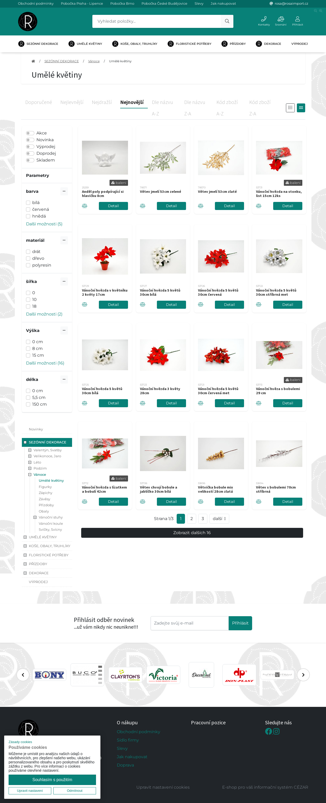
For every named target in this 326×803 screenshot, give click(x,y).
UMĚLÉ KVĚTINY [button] (43, 537)
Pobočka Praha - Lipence (82, 3)
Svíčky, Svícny (50, 529)
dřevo (38, 258)
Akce (41, 133)
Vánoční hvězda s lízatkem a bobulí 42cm (104, 489)
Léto (37, 462)
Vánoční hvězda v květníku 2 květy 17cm (104, 292)
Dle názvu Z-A (194, 108)
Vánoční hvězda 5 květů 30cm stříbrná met (276, 292)
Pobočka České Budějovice (164, 3)
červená (40, 209)
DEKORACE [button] (39, 573)
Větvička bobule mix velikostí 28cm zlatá (215, 489)
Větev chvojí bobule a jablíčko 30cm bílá (158, 489)
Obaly (44, 511)
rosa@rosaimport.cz (291, 3)
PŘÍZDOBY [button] (38, 564)
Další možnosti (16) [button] (45, 363)
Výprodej (45, 146)
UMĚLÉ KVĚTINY (85, 44)
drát (36, 251)
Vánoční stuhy (51, 517)
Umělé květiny (120, 61)
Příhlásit (240, 623)
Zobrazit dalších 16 (192, 532)
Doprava (125, 765)
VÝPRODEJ (299, 44)
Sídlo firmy (128, 740)
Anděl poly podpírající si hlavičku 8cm (103, 193)
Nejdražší (102, 102)
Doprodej (46, 153)
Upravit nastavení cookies (163, 787)
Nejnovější (132, 102)
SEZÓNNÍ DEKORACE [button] (47, 442)
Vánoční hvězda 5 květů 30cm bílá (160, 292)
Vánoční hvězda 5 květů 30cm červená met (218, 390)
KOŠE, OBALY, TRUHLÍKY (134, 44)
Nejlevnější (72, 102)
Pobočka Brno (122, 3)
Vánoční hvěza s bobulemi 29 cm (278, 390)
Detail (113, 205)
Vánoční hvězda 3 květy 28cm (160, 390)
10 (34, 299)
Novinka (45, 139)
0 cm (37, 341)
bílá (36, 202)
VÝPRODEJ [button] (38, 582)
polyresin (41, 265)
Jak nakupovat (223, 3)
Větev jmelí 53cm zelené (160, 191)
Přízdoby (46, 505)
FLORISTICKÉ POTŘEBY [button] (48, 555)
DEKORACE (268, 44)
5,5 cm (39, 397)
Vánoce (94, 61)
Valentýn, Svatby (48, 450)
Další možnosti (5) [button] (44, 223)
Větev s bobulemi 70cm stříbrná (276, 489)
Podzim (40, 468)
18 (34, 306)
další (219, 518)
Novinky (36, 429)
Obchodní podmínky (36, 3)
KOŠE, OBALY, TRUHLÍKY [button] (49, 546)
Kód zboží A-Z (227, 108)
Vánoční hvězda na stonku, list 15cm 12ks (279, 193)
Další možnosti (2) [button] (44, 314)
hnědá (39, 216)
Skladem (45, 160)
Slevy (199, 3)
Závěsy (44, 499)
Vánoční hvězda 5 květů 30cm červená (218, 292)
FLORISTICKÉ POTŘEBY (189, 44)
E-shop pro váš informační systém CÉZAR (265, 787)
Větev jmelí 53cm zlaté (217, 191)
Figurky (45, 487)
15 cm (38, 355)
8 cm (37, 348)
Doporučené (38, 102)
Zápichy (45, 493)
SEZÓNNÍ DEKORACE (38, 44)
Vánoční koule (51, 523)
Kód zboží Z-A (260, 108)
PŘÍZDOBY (233, 44)
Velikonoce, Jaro (47, 456)
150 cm (39, 404)
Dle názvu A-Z (162, 108)
